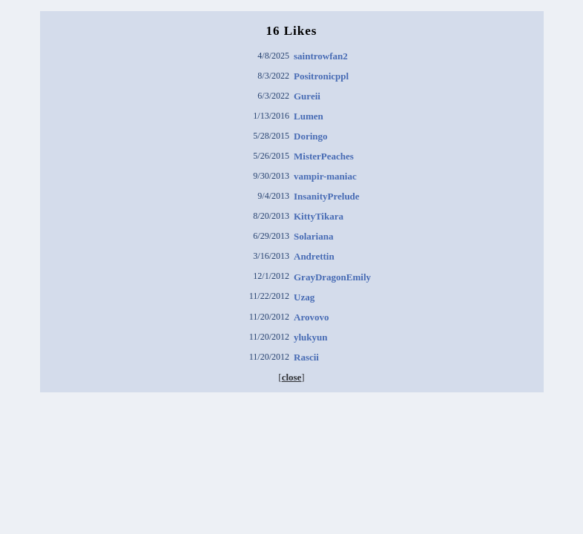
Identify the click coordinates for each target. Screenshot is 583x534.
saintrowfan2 (321, 56)
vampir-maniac (325, 176)
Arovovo (311, 317)
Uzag (304, 297)
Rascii (306, 357)
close (292, 377)
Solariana (313, 236)
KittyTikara (318, 216)
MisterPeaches (324, 156)
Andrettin (314, 256)
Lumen (308, 116)
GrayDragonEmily (332, 277)
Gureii (307, 96)
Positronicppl (321, 76)
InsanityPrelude (327, 196)
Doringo (311, 136)
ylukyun (311, 337)
